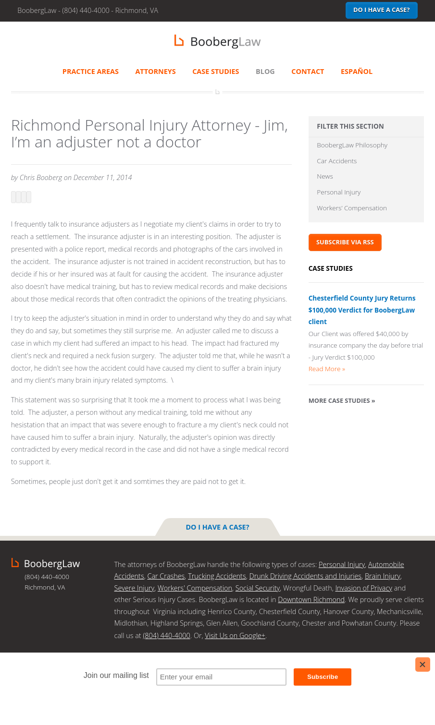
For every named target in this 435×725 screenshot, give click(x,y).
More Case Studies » (342, 400)
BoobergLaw (45, 563)
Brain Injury (382, 575)
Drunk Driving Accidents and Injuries (305, 575)
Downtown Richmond (311, 599)
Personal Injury (338, 191)
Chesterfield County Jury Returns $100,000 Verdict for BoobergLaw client (362, 309)
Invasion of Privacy (363, 587)
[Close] (422, 664)
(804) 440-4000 (166, 635)
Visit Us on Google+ (235, 635)
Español (357, 71)
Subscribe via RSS (345, 242)
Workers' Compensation (195, 587)
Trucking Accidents (217, 575)
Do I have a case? (381, 9)
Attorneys (155, 71)
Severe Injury (134, 587)
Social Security (258, 587)
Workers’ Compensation (352, 207)
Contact (307, 71)
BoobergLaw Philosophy (352, 144)
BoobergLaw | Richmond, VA (217, 41)
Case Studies (215, 71)
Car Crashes (166, 575)
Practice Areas (90, 71)
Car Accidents (337, 160)
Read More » (327, 368)
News (325, 176)
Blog (265, 71)
